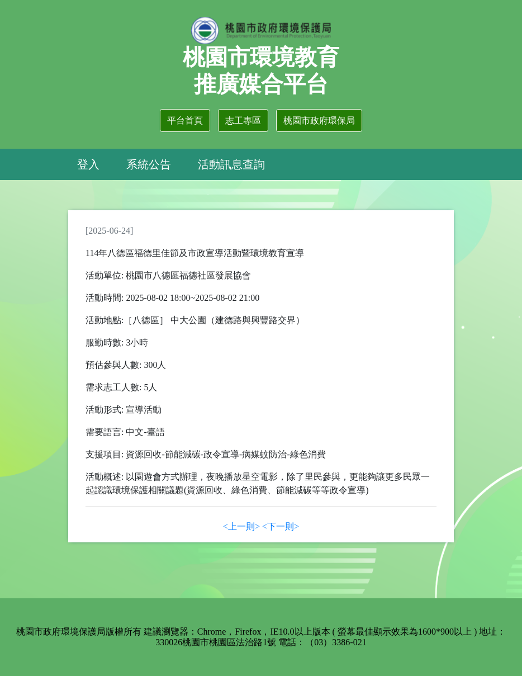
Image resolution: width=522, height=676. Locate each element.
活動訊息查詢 (231, 164)
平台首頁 (185, 120)
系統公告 (148, 164)
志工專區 (243, 120)
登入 (88, 164)
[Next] (280, 526)
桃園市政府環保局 (319, 120)
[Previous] (241, 526)
